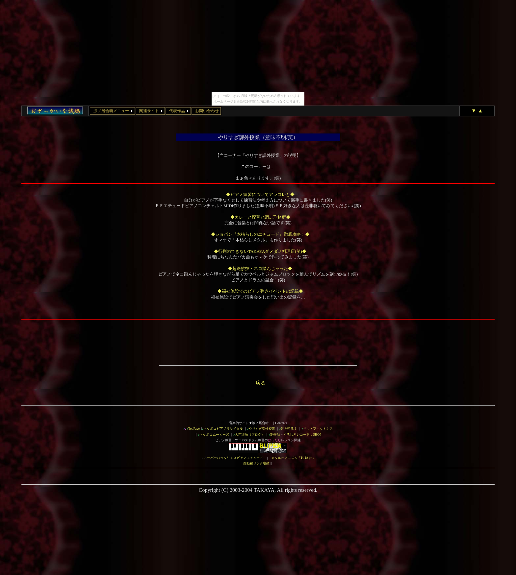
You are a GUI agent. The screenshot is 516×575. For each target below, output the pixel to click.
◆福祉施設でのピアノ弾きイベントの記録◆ (260, 291)
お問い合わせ (207, 110)
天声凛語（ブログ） (250, 434)
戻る (260, 383)
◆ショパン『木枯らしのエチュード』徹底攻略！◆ (260, 234)
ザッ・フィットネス (318, 428)
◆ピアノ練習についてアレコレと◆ (260, 194)
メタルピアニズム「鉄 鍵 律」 (293, 458)
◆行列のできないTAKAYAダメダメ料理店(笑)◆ (260, 251)
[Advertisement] (258, 336)
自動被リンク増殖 (256, 463)
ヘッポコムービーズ (214, 434)
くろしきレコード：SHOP (302, 434)
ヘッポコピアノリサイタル (223, 428)
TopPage (194, 428)
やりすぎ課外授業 (262, 428)
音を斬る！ (289, 428)
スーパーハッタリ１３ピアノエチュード (233, 458)
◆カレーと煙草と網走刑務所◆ (260, 217)
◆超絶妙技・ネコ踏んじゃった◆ (260, 268)
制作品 (275, 434)
